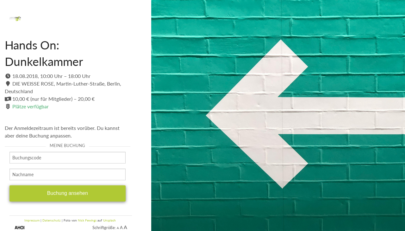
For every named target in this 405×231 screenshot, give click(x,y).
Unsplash (109, 220)
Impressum (32, 220)
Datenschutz (51, 220)
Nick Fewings (87, 220)
